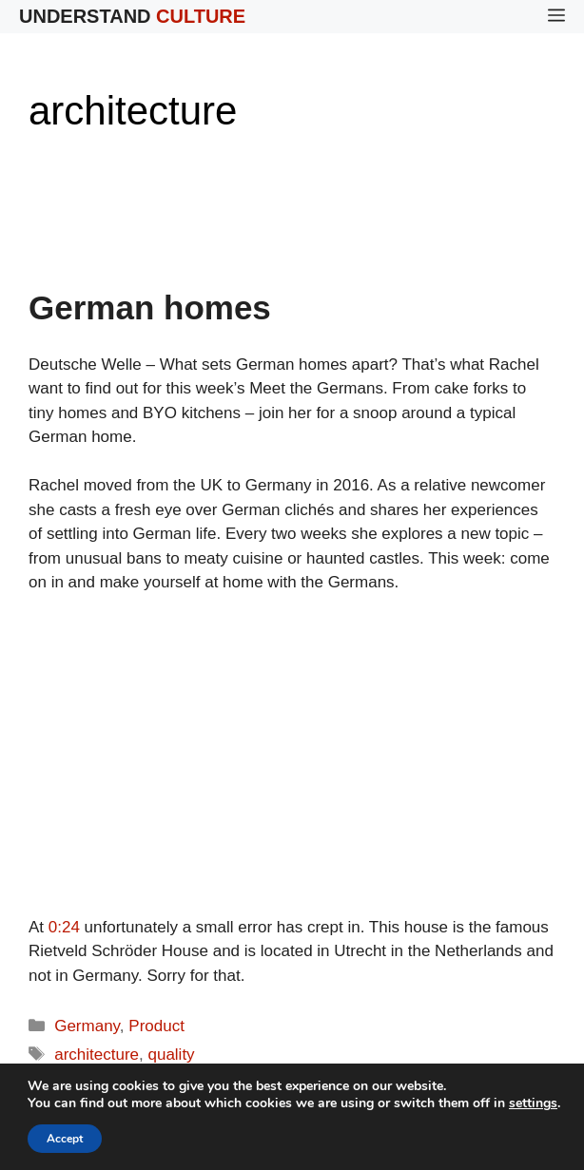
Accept (65, 1138)
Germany (87, 1026)
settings (533, 1103)
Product (156, 1026)
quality (170, 1054)
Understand (132, 16)
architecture (96, 1054)
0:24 (64, 927)
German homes (150, 307)
